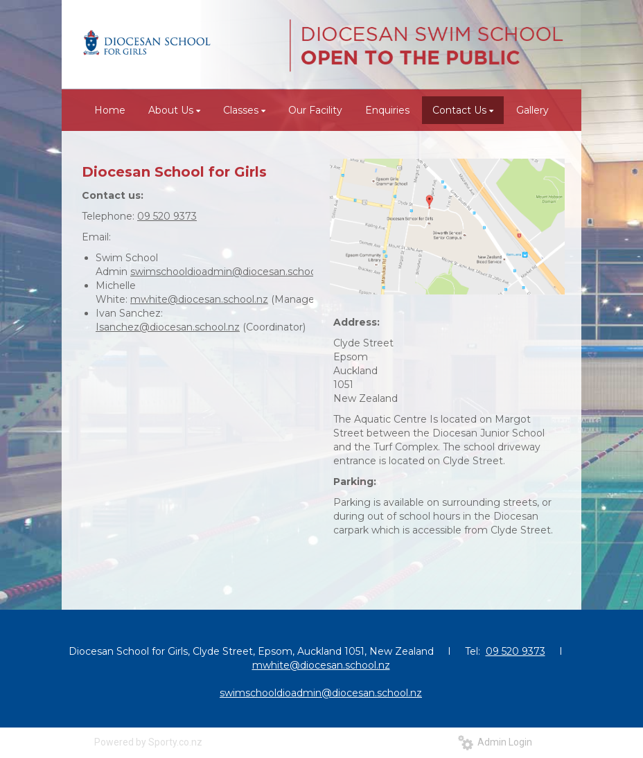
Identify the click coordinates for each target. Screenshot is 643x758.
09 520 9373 (167, 216)
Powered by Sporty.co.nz (148, 742)
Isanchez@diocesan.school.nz (168, 327)
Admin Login (495, 742)
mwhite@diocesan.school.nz (199, 299)
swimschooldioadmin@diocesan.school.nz (231, 271)
